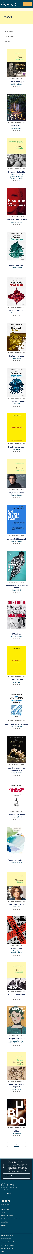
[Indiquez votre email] (14, 1175)
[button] (10, 31)
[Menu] (27, 4)
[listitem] (2, 1201)
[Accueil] (8, 4)
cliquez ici (19, 1171)
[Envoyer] (28, 1176)
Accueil (3, 9)
